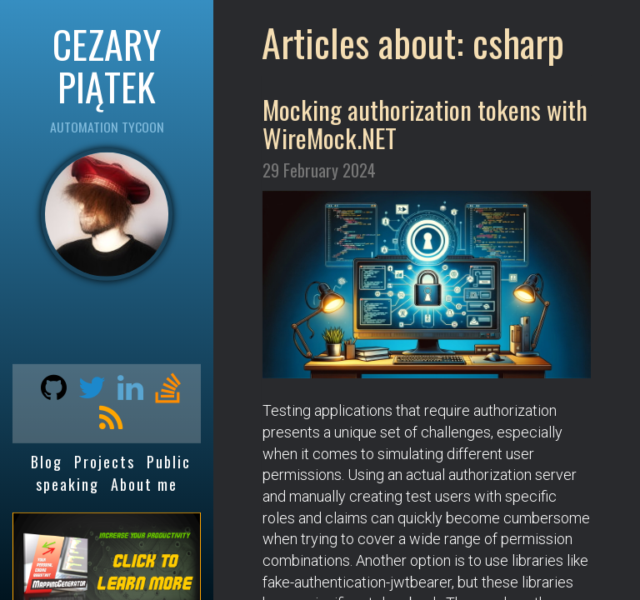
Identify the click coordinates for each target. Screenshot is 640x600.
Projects (104, 461)
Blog (46, 461)
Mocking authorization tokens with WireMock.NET (425, 123)
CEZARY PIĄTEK (106, 64)
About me (144, 483)
